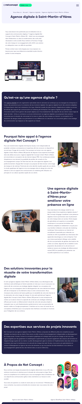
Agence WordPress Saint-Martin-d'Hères (63, 399)
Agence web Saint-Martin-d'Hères (22, 399)
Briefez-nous (24, 5)
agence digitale (11, 103)
